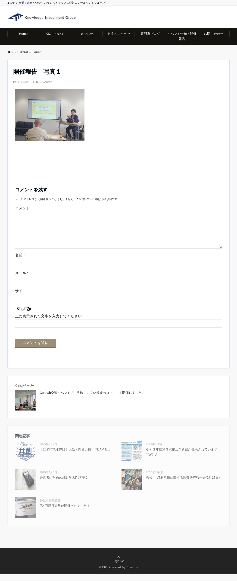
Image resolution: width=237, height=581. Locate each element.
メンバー (86, 34)
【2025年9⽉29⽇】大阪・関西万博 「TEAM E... (75, 457)
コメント (22, 208)
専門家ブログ (150, 34)
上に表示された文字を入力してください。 (50, 323)
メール (21, 280)
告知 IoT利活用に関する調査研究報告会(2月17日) (183, 485)
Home (23, 34)
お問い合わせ (213, 34)
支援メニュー (117, 34)
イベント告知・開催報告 (181, 36)
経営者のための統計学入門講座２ (64, 485)
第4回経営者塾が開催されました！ (65, 513)
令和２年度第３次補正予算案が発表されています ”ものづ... (181, 459)
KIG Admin (45, 82)
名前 (20, 263)
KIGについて (55, 34)
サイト (20, 298)
